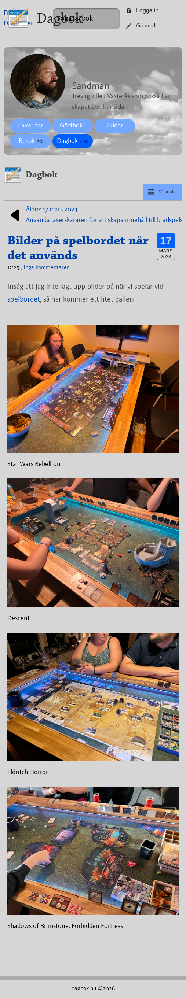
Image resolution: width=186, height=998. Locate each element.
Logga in (142, 10)
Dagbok (60, 18)
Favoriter (30, 125)
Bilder (115, 125)
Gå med (140, 26)
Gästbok (73, 125)
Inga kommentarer (46, 268)
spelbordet (23, 299)
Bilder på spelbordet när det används (78, 248)
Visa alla (162, 192)
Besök (31, 141)
